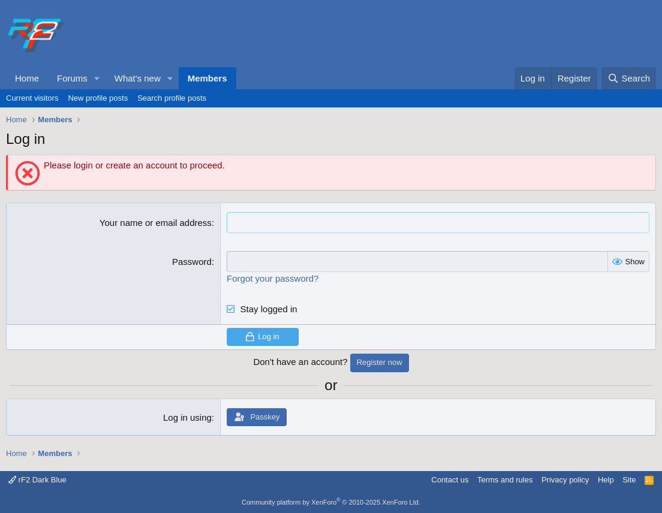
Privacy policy (565, 479)
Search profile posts (171, 97)
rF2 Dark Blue (37, 479)
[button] (97, 78)
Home (27, 78)
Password (192, 261)
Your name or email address (156, 223)
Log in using (187, 417)
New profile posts (98, 97)
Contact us (449, 479)
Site (629, 479)
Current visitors (32, 97)
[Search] (628, 78)
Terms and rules (504, 479)
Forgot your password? (272, 278)
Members (207, 78)
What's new (138, 78)
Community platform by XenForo (331, 502)
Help (606, 479)
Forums (72, 78)
